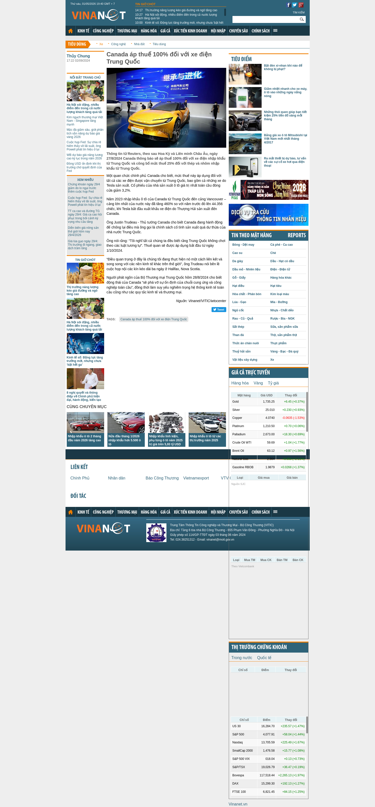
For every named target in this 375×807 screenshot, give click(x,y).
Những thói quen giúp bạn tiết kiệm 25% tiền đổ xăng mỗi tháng (285, 115)
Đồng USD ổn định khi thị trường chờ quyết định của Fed (84, 167)
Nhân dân (116, 478)
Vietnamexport (196, 478)
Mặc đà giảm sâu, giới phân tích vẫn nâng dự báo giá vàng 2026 (85, 133)
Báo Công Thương (162, 478)
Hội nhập (218, 31)
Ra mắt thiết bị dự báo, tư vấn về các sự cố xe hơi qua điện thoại (285, 162)
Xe (101, 44)
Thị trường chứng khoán (259, 648)
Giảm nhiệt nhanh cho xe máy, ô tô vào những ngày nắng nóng (285, 92)
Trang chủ (70, 31)
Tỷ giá (273, 383)
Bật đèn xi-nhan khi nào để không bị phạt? (283, 67)
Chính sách (261, 31)
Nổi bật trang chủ (85, 77)
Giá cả (165, 31)
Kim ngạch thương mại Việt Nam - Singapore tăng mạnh (85, 120)
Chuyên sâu (238, 31)
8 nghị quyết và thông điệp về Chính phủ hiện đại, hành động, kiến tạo (84, 396)
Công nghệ (118, 44)
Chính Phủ (80, 478)
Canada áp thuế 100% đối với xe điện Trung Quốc (153, 319)
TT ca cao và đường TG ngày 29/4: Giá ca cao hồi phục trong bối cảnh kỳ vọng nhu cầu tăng (85, 216)
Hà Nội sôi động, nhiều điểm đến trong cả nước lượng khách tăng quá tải (176, 16)
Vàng (258, 383)
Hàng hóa (149, 31)
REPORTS (297, 236)
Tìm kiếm (299, 12)
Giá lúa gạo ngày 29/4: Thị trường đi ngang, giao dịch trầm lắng (85, 244)
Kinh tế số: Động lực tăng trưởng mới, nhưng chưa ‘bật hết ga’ (179, 24)
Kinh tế (83, 31)
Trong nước (241, 658)
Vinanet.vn (238, 804)
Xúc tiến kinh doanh (190, 31)
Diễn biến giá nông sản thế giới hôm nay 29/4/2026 (83, 231)
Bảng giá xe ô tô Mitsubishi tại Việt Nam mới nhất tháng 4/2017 (285, 138)
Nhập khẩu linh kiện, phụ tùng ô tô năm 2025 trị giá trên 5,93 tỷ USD (166, 440)
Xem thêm (275, 30)
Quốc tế (264, 658)
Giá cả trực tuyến (250, 373)
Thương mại (127, 31)
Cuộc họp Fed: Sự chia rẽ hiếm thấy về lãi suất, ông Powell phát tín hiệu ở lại (84, 145)
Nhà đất (139, 44)
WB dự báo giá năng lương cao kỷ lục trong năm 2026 (85, 156)
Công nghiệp (103, 31)
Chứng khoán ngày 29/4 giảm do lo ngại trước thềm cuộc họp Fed (84, 188)
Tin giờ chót (145, 4)
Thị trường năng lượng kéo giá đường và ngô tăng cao (176, 10)
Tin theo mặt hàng (251, 236)
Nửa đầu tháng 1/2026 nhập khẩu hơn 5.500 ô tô (125, 440)
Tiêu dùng (77, 44)
